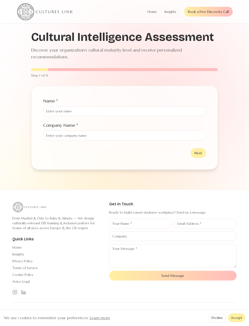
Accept (236, 318)
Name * (50, 101)
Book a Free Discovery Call (208, 11)
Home (152, 11)
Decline (217, 318)
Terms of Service (25, 268)
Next (198, 153)
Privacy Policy (22, 261)
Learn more (100, 317)
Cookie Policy (22, 274)
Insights (170, 11)
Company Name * (60, 125)
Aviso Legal (21, 281)
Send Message (172, 275)
